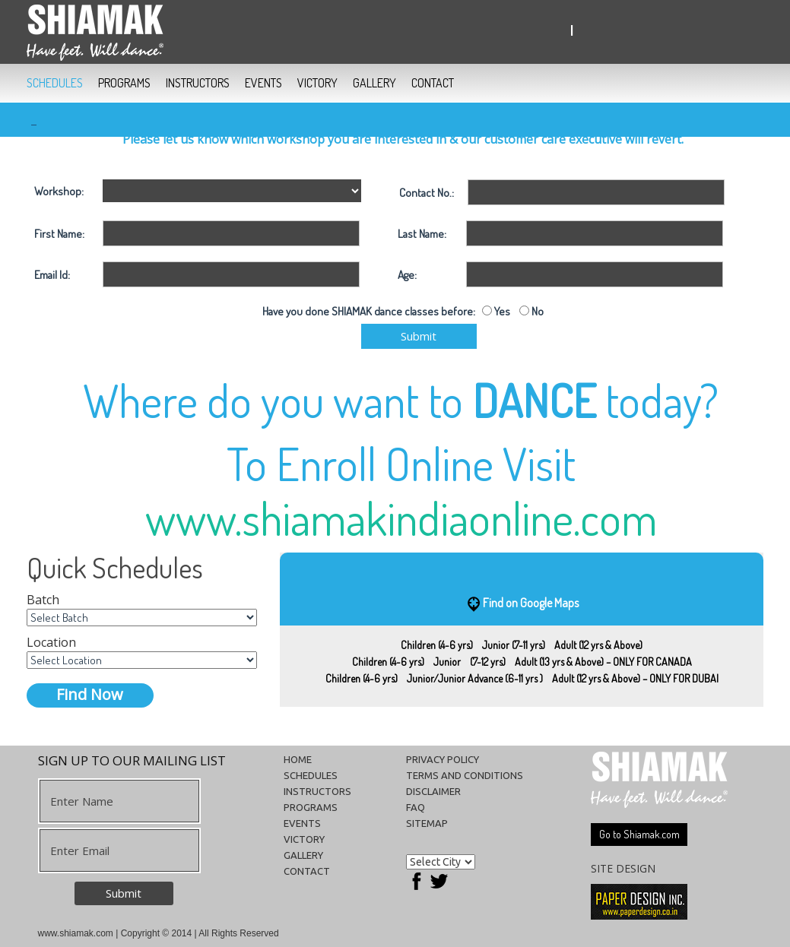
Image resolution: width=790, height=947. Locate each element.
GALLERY (374, 82)
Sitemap (427, 823)
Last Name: (422, 233)
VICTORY (317, 82)
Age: (407, 275)
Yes (501, 311)
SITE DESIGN (623, 868)
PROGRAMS (124, 82)
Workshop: (59, 191)
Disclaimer (433, 791)
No (536, 311)
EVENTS (263, 82)
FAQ (415, 807)
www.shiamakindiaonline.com (401, 517)
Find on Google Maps (531, 602)
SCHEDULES (55, 82)
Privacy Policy (442, 759)
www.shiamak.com (75, 933)
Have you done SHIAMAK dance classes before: (372, 311)
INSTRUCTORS (198, 82)
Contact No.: (426, 192)
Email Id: (52, 275)
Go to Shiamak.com (639, 834)
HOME (298, 759)
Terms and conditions (464, 775)
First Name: (59, 233)
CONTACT (432, 82)
